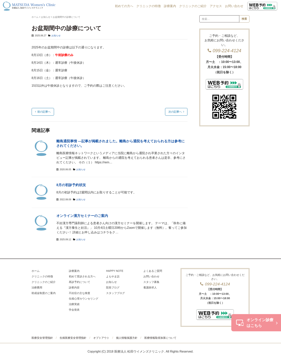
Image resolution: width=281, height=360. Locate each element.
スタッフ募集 (151, 281)
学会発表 (74, 309)
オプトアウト (101, 337)
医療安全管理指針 (42, 337)
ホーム (35, 17)
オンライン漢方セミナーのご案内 (82, 216)
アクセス (216, 6)
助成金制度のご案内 (44, 293)
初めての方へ (124, 6)
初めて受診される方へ (82, 276)
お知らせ (45, 17)
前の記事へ (44, 111)
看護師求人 (150, 287)
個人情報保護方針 (126, 337)
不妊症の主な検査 (79, 293)
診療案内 (170, 6)
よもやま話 (112, 276)
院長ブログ (112, 287)
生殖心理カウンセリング (83, 298)
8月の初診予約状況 (71, 185)
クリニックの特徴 (148, 6)
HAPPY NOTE (114, 270)
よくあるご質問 (152, 270)
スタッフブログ (115, 293)
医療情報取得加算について (160, 337)
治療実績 (74, 304)
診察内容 (74, 287)
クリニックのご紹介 (193, 6)
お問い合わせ (234, 6)
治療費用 (37, 287)
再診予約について (79, 281)
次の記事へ (175, 111)
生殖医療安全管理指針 (73, 337)
